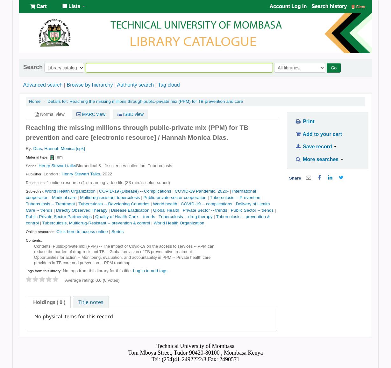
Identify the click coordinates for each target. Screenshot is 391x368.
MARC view (90, 114)
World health (165, 204)
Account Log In (288, 6)
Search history (329, 6)
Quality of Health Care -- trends (125, 216)
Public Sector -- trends (252, 210)
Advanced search (43, 85)
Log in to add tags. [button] (151, 270)
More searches (319, 159)
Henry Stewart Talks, (81, 174)
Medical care (64, 197)
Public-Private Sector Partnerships (59, 216)
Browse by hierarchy (90, 85)
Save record (316, 146)
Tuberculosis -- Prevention (235, 197)
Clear (359, 6)
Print (304, 121)
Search (33, 67)
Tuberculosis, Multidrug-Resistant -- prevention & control (96, 223)
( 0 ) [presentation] (49, 302)
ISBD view (130, 114)
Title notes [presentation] (90, 302)
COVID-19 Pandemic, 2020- (202, 191)
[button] (38, 6)
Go (334, 68)
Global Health (166, 210)
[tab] (49, 302)
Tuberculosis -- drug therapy (186, 216)
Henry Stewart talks (57, 165)
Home (34, 101)
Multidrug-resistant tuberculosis (110, 197)
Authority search (135, 85)
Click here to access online (82, 231)
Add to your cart (318, 134)
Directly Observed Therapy (81, 210)
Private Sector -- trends (205, 210)
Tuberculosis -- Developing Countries (113, 204)
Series (117, 231)
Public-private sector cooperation (175, 197)
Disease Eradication (130, 210)
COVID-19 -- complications (206, 204)
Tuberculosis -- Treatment (50, 204)
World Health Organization (70, 191)
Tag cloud (169, 85)
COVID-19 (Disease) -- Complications (135, 191)
